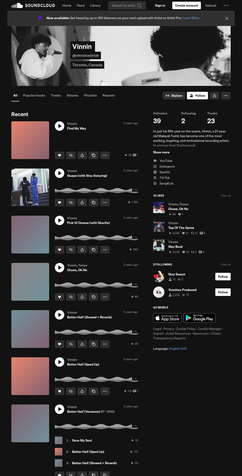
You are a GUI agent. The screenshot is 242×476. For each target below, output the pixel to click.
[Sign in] (160, 5)
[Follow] (197, 95)
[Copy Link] (93, 155)
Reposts (109, 95)
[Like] (59, 155)
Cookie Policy (186, 328)
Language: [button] (170, 348)
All (15, 95)
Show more (161, 152)
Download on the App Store (167, 318)
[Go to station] (174, 95)
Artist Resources (178, 333)
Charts (216, 333)
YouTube (163, 160)
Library (95, 5)
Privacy (168, 328)
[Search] (127, 5)
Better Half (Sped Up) (88, 451)
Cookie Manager (210, 328)
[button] (226, 5)
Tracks (56, 95)
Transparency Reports (169, 338)
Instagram (164, 166)
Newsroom (201, 333)
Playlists (90, 95)
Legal (157, 328)
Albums (72, 95)
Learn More (190, 18)
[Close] (226, 18)
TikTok (161, 177)
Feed (80, 5)
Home (66, 5)
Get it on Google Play (199, 318)
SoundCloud (33, 5)
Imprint (158, 333)
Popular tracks (34, 95)
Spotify (161, 172)
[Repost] (71, 155)
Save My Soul (82, 440)
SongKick (163, 183)
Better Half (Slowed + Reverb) (94, 463)
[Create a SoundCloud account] (186, 5)
